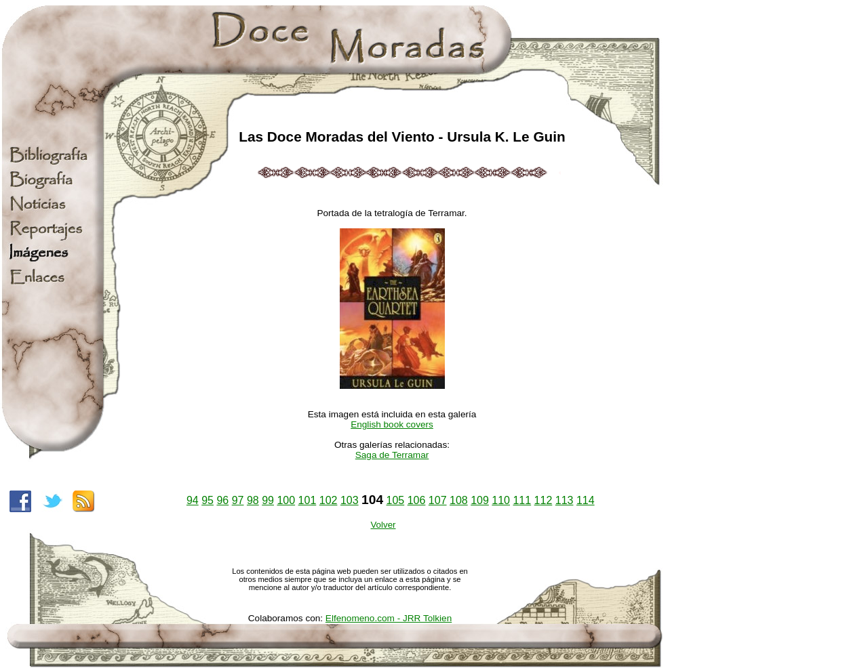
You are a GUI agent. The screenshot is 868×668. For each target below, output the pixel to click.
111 (522, 500)
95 (207, 500)
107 (438, 500)
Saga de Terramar (392, 455)
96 (222, 500)
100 (286, 500)
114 (585, 500)
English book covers (392, 424)
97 (238, 500)
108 (459, 500)
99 (268, 500)
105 (396, 500)
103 (349, 500)
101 (307, 500)
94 (192, 500)
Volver (382, 525)
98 (253, 500)
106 (417, 500)
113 (564, 500)
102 (328, 500)
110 (501, 500)
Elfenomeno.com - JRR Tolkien (389, 618)
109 (480, 500)
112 (543, 500)
